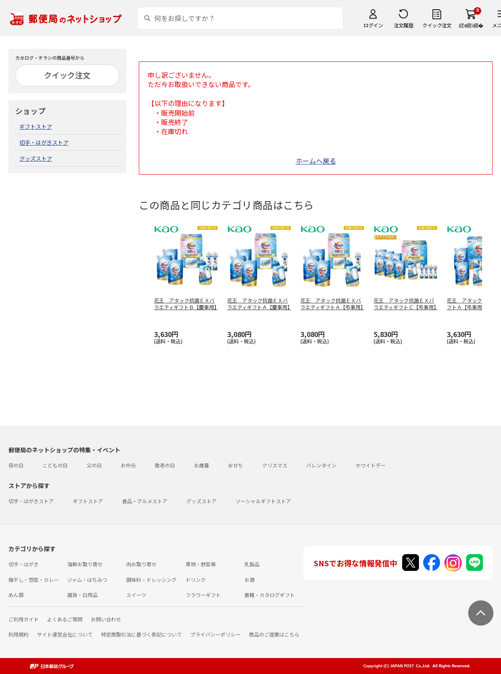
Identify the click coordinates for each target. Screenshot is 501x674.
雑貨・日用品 (82, 594)
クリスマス (274, 465)
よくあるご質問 (64, 619)
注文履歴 (403, 25)
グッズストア (35, 158)
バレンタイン (321, 465)
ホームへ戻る (316, 161)
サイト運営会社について (65, 634)
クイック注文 (436, 25)
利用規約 (18, 634)
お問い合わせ (106, 619)
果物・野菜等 (201, 564)
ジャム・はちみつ (87, 579)
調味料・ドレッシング (151, 579)
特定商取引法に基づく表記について (141, 634)
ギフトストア (35, 126)
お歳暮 (201, 465)
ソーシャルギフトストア (263, 500)
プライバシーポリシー (215, 634)
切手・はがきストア (44, 142)
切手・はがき (23, 564)
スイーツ (136, 594)
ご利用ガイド (23, 619)
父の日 (94, 465)
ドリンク (196, 579)
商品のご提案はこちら (274, 634)
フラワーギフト (203, 594)
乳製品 (252, 564)
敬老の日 (165, 465)
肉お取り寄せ (141, 564)
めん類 (16, 594)
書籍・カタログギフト (269, 594)
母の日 (16, 465)
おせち (235, 465)
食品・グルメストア (144, 500)
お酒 (249, 579)
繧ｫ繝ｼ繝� (471, 25)
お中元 (128, 465)
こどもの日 (55, 465)
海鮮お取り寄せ (85, 564)
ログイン (373, 25)
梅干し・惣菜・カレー (33, 579)
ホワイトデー (370, 465)
